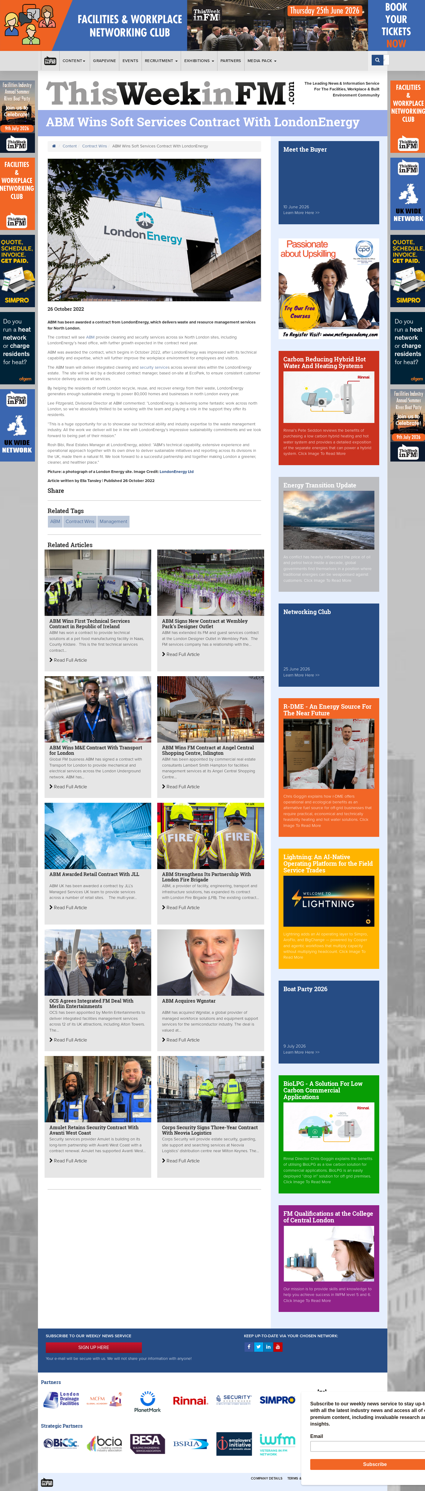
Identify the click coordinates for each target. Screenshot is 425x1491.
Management (113, 522)
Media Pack (262, 60)
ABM (90, 337)
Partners (230, 60)
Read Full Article (68, 660)
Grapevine (104, 60)
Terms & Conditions (305, 1478)
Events (131, 60)
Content (75, 60)
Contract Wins (94, 146)
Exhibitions (199, 60)
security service (154, 367)
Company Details (267, 1478)
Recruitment (161, 60)
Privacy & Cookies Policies (354, 1478)
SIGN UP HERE (93, 1347)
